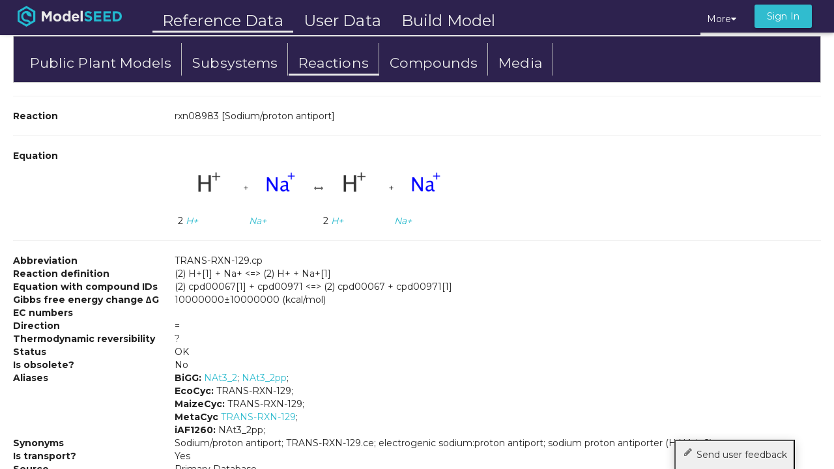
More (721, 19)
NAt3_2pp (264, 378)
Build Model (448, 20)
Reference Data (222, 20)
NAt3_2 (220, 378)
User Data (342, 20)
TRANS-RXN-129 (258, 417)
